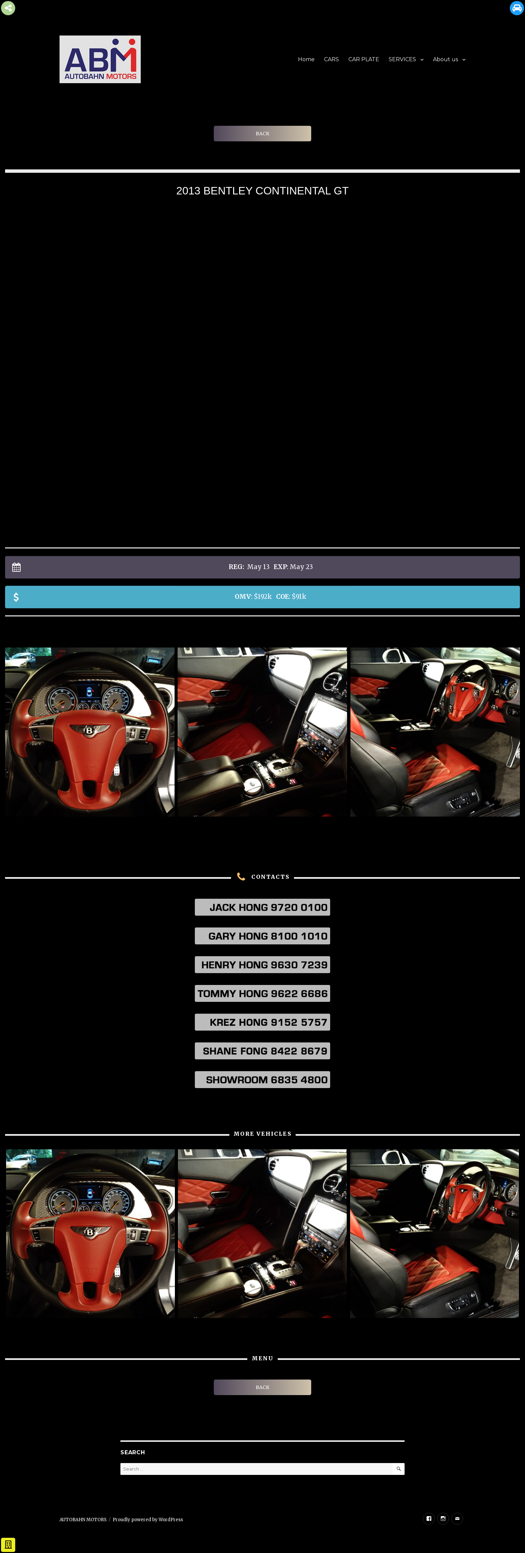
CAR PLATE (363, 59)
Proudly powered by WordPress (148, 1520)
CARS (331, 59)
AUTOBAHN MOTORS (83, 1520)
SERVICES (402, 59)
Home (306, 59)
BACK (262, 134)
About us (445, 59)
